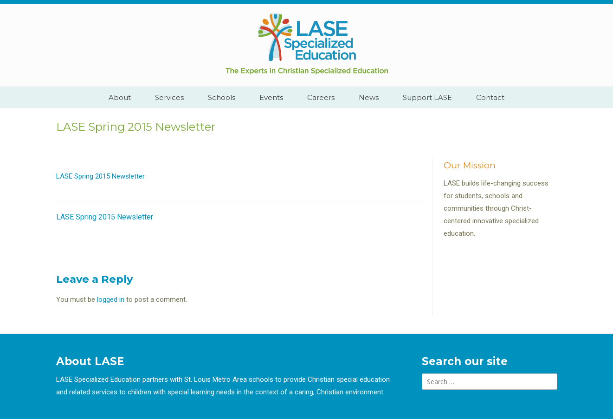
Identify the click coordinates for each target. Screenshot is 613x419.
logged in (110, 299)
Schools (221, 97)
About (120, 97)
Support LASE (427, 97)
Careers (321, 97)
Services (169, 97)
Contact (490, 97)
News (369, 97)
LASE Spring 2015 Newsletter (100, 176)
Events (271, 97)
